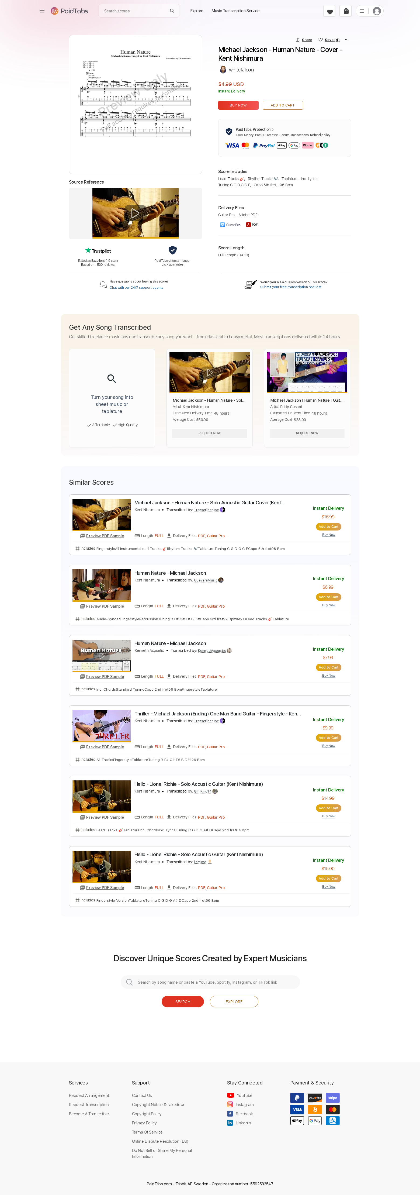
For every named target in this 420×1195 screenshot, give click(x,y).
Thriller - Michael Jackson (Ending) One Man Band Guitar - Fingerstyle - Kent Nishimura (216, 714)
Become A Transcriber (89, 1113)
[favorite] (329, 11)
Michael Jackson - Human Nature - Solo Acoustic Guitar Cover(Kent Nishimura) (207, 503)
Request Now (210, 433)
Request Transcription (89, 1104)
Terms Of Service (147, 1132)
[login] (376, 10)
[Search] (172, 11)
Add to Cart (283, 105)
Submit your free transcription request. (291, 287)
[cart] (345, 11)
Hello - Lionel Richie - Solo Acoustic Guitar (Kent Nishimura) (198, 784)
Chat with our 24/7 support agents (137, 288)
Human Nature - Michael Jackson (170, 573)
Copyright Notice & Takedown (159, 1104)
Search (182, 1001)
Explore (234, 1001)
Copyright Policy (147, 1113)
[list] (362, 10)
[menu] (42, 10)
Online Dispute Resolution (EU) (160, 1141)
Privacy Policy (144, 1122)
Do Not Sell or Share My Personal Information (162, 1153)
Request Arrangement (89, 1095)
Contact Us (142, 1095)
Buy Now (238, 105)
